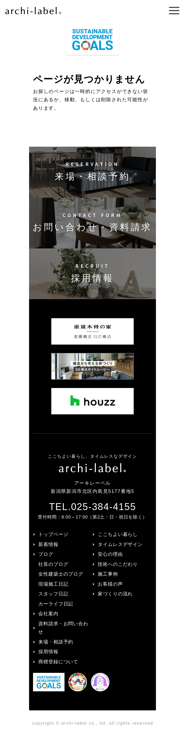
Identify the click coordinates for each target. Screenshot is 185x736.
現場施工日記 (53, 584)
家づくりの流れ (115, 593)
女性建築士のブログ (60, 574)
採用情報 (48, 651)
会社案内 (48, 613)
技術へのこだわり (118, 564)
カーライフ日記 (55, 604)
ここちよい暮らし (118, 534)
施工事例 (108, 574)
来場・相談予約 (55, 642)
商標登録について (58, 661)
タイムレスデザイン (120, 544)
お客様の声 (110, 584)
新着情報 (48, 544)
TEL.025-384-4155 (92, 506)
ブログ (45, 554)
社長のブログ (53, 564)
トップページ (53, 534)
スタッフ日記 (53, 593)
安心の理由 (110, 554)
